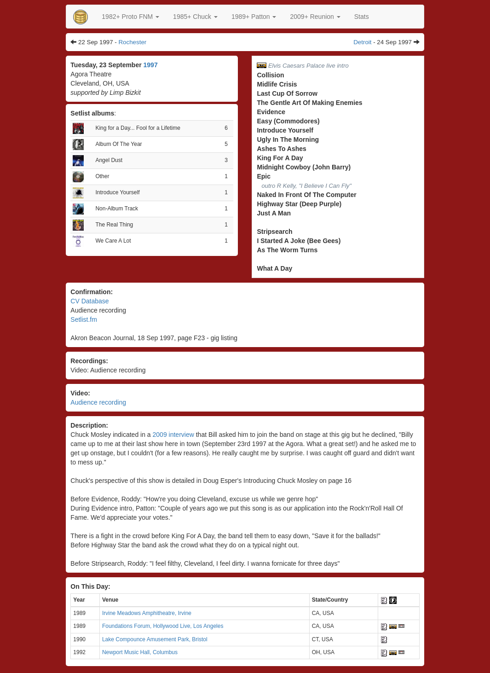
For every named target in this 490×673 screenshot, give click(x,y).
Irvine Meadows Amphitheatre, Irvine (146, 613)
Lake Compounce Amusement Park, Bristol (155, 639)
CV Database (89, 301)
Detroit (362, 42)
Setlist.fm (83, 319)
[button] (130, 16)
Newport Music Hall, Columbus (140, 652)
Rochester (132, 42)
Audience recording (98, 402)
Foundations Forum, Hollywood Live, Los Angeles (162, 626)
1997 (151, 65)
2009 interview (173, 434)
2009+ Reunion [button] (315, 16)
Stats (361, 16)
